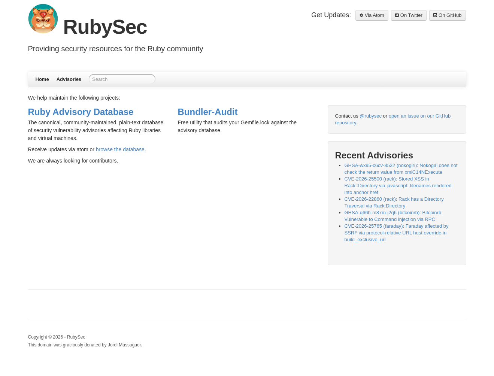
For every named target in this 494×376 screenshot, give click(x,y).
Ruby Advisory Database (81, 112)
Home (42, 79)
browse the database (120, 149)
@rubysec (371, 116)
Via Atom (372, 15)
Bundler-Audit (208, 112)
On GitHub (447, 15)
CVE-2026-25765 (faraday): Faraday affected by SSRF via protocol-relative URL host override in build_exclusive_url (397, 232)
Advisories (69, 79)
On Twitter (408, 15)
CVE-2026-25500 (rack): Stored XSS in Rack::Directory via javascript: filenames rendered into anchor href (398, 185)
